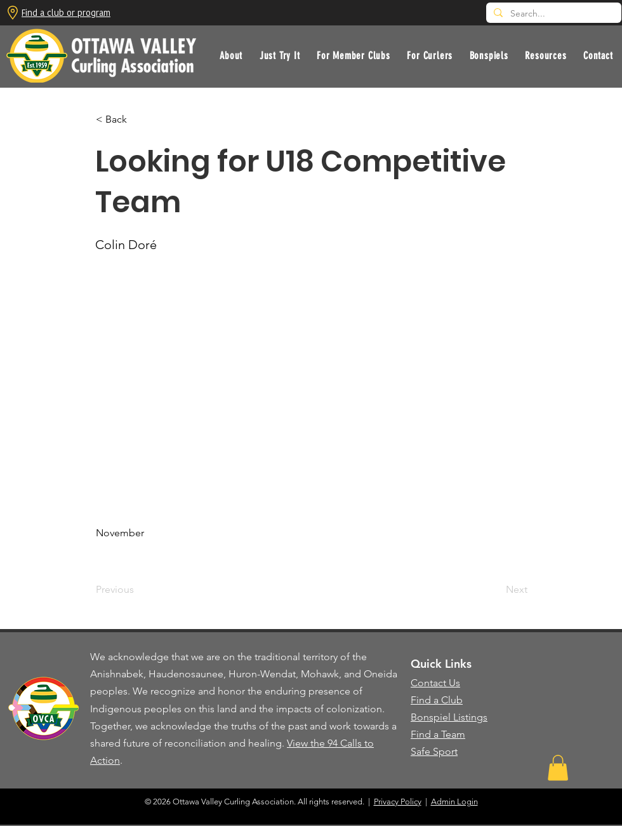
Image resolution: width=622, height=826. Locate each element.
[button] (279, 55)
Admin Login (454, 801)
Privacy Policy (397, 801)
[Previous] (138, 589)
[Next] (495, 589)
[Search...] (552, 14)
